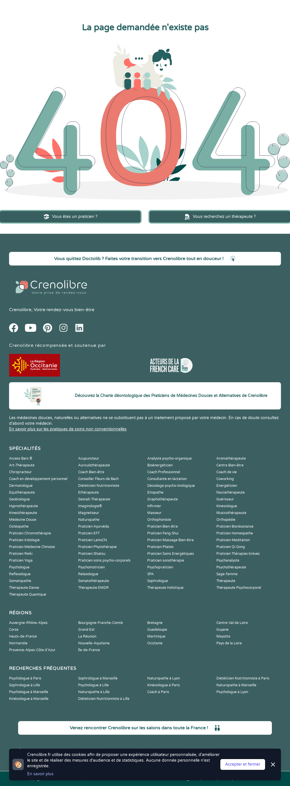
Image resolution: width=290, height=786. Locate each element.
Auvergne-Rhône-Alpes (28, 623)
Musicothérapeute (231, 513)
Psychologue (19, 567)
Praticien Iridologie (24, 540)
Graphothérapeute (162, 499)
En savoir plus (40, 774)
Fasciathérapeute (230, 492)
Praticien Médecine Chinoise (32, 547)
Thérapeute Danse (24, 588)
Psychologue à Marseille (28, 692)
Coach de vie (226, 472)
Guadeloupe (157, 630)
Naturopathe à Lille (94, 692)
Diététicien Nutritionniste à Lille (103, 699)
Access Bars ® (20, 458)
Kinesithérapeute (23, 513)
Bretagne (155, 623)
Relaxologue (88, 574)
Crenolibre (20, 310)
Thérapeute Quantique (27, 594)
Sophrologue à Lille (24, 685)
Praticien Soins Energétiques (170, 554)
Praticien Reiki (21, 554)
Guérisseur (225, 499)
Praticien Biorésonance (234, 526)
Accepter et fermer (242, 764)
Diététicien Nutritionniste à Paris (242, 678)
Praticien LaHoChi (92, 540)
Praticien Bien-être (162, 526)
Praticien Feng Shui (162, 533)
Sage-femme (227, 574)
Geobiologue (19, 499)
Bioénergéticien (160, 465)
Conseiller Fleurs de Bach (98, 479)
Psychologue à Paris (25, 678)
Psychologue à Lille (93, 685)
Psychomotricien (91, 567)
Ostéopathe (19, 526)
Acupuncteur (88, 458)
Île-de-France (89, 650)
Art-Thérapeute (22, 465)
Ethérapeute (88, 492)
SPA (150, 574)
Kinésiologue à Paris (163, 685)
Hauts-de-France (23, 636)
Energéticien (226, 486)
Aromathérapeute (231, 458)
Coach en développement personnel (38, 479)
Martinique (156, 636)
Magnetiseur (88, 513)
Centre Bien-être (230, 465)
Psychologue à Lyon (232, 692)
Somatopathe (20, 581)
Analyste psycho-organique (169, 458)
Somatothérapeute (93, 581)
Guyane (222, 630)
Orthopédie (225, 520)
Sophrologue (157, 581)
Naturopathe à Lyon (163, 678)
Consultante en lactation (167, 479)
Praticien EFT (89, 533)
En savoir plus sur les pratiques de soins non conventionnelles (68, 429)
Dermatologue (21, 486)
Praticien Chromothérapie (30, 533)
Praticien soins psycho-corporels (104, 560)
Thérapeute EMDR (93, 588)
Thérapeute (225, 581)
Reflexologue (20, 574)
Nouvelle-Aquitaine (94, 643)
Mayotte (223, 636)
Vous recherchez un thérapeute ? (220, 216)
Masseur (154, 513)
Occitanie (155, 643)
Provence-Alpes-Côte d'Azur (32, 650)
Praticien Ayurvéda (93, 526)
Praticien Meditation (233, 540)
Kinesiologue (226, 506)
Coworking (225, 479)
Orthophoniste (159, 520)
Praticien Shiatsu (91, 554)
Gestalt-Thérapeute (94, 499)
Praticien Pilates (160, 547)
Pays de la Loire (229, 643)
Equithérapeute (22, 492)
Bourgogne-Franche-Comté (100, 623)
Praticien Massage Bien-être (170, 540)
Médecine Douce (22, 520)
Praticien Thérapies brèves (238, 554)
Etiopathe (155, 492)
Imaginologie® (90, 506)
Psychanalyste (227, 560)
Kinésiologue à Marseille (28, 699)
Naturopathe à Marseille (236, 685)
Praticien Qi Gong (230, 547)
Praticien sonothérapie (165, 560)
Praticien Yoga (21, 560)
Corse (13, 630)
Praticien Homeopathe (234, 533)
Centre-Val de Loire (232, 623)
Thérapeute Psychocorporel (238, 588)
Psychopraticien (160, 567)
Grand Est (86, 630)
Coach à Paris (158, 692)
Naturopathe (88, 520)
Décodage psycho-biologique (171, 486)
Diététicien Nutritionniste (98, 486)
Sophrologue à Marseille (98, 678)
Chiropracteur (20, 472)
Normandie (18, 643)
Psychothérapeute (231, 567)
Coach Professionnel (163, 472)
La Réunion (87, 636)
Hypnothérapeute (23, 506)
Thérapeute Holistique (165, 588)
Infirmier (154, 506)
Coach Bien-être (91, 472)
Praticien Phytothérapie (97, 547)
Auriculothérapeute (94, 465)
